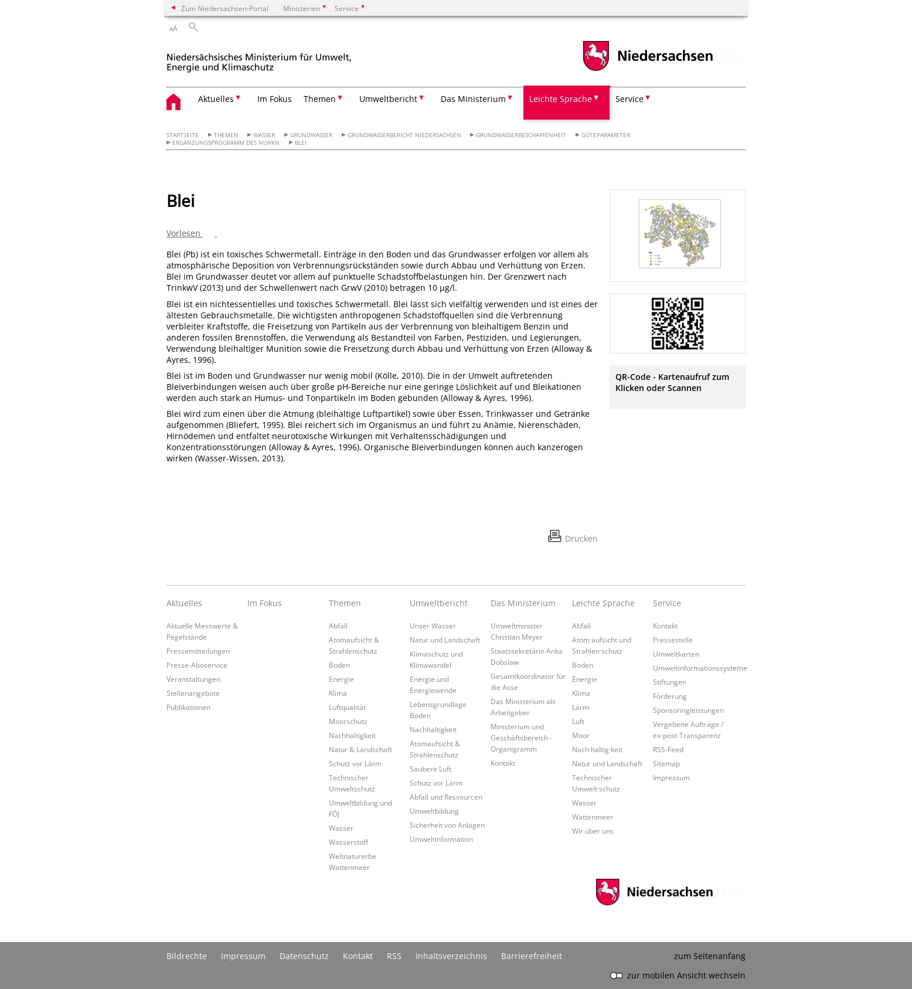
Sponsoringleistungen (688, 710)
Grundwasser (311, 135)
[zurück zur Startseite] (259, 57)
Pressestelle (673, 639)
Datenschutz (304, 955)
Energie (341, 679)
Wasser (264, 135)
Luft (578, 721)
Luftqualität (347, 707)
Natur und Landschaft (445, 639)
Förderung (670, 696)
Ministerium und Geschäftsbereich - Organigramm (521, 737)
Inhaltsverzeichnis (451, 955)
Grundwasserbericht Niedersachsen (404, 135)
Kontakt (503, 762)
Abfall (338, 625)
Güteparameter (605, 135)
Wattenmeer (592, 816)
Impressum (671, 777)
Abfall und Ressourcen (446, 796)
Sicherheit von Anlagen (447, 825)
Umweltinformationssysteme (700, 667)
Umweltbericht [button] (388, 98)
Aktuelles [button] (216, 98)
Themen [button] (320, 98)
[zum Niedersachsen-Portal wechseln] (648, 69)
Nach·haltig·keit (597, 749)
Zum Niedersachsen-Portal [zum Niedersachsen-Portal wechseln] (224, 8)
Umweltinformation (441, 839)
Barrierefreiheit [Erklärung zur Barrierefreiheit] (531, 955)
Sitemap (666, 763)
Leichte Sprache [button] (560, 98)
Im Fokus (274, 98)
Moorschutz (348, 721)
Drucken (581, 538)
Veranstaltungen (193, 679)
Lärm (580, 707)
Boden (339, 664)
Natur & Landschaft (360, 749)
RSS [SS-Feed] (394, 955)
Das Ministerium (523, 603)
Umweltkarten (676, 653)
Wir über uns (593, 830)
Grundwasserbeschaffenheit (521, 135)
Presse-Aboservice (196, 664)
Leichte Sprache (603, 603)
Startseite (182, 135)
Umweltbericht (439, 603)
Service (667, 603)
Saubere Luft (430, 768)
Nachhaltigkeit (352, 735)
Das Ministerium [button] (473, 98)
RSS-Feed (668, 749)
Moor (581, 735)
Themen (226, 135)
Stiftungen (669, 681)
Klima (338, 693)
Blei (301, 143)
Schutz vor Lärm (355, 763)
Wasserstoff (348, 842)
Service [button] (629, 98)
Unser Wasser (433, 625)
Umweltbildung (434, 810)
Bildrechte (186, 955)
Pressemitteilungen (198, 650)
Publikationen (188, 707)
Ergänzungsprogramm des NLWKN (226, 143)
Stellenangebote (193, 693)
